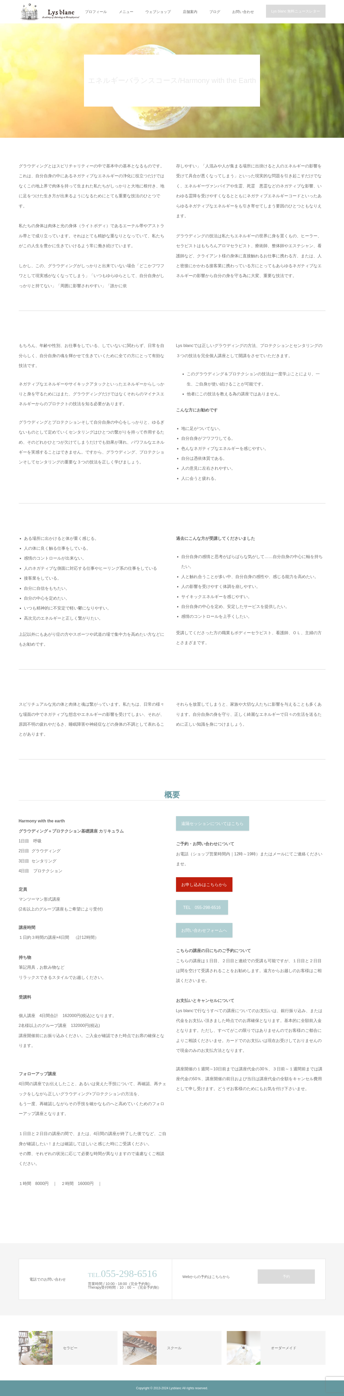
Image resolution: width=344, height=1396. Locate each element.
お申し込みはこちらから (204, 884)
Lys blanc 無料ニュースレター (295, 11)
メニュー (126, 12)
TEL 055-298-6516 (201, 907)
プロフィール (96, 12)
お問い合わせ (243, 12)
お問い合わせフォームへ (204, 930)
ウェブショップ (158, 12)
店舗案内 (190, 12)
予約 (286, 1276)
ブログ (214, 12)
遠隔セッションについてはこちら (212, 823)
